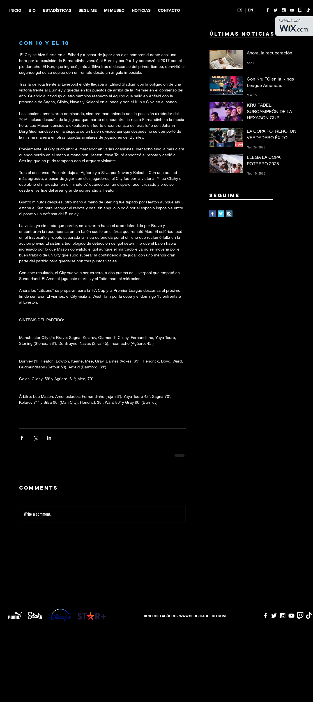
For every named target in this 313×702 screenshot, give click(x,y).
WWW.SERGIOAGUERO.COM (202, 616)
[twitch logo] (300, 10)
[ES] (239, 10)
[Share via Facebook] (21, 438)
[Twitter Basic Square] (221, 213)
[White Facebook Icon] (267, 10)
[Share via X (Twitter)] (35, 438)
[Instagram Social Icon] (229, 213)
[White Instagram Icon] (283, 10)
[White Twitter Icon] (275, 10)
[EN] (250, 10)
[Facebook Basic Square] (212, 213)
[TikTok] (308, 10)
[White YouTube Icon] (291, 10)
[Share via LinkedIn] (49, 438)
